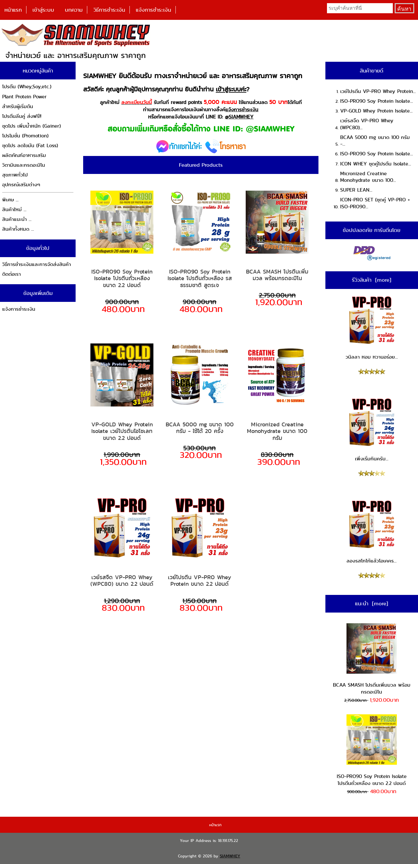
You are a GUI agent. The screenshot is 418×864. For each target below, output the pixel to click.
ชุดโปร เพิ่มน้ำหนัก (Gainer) (31, 126)
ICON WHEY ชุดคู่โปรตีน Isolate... (375, 163)
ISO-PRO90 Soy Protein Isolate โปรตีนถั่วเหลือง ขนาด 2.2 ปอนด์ (121, 278)
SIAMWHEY (230, 856)
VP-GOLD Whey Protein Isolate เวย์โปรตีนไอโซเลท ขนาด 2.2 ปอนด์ (122, 431)
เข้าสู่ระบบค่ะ (231, 89)
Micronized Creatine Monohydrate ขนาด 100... (368, 177)
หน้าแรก (13, 10)
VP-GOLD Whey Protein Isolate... (376, 110)
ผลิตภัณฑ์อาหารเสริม (24, 155)
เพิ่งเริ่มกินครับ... (371, 430)
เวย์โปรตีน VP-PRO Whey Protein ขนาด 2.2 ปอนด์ (199, 580)
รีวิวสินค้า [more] (371, 280)
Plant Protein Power (24, 96)
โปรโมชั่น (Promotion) (25, 135)
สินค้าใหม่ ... (14, 209)
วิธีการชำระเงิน (109, 10)
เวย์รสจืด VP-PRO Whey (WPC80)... (366, 124)
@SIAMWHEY (239, 116)
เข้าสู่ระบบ (43, 10)
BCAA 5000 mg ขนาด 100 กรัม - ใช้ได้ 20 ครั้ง (200, 428)
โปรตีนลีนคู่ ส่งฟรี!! (21, 116)
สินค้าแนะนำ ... (16, 219)
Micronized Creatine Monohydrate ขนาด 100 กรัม (277, 431)
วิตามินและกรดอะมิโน (23, 165)
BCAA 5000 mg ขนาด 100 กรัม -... (375, 141)
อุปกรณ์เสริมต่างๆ (21, 184)
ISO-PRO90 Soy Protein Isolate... (376, 101)
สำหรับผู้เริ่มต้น (17, 106)
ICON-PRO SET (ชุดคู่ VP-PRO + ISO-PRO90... (375, 203)
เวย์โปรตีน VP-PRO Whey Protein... (378, 91)
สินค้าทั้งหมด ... (18, 229)
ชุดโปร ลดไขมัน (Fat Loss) (30, 145)
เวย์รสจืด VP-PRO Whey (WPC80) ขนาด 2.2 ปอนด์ (121, 580)
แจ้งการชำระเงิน (153, 10)
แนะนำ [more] (371, 603)
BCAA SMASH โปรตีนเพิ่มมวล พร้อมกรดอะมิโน (277, 275)
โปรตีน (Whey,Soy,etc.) (26, 86)
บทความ (74, 10)
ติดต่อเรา (11, 274)
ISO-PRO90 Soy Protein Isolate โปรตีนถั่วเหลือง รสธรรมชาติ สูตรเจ (200, 278)
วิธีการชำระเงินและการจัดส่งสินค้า (36, 264)
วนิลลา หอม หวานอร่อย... (372, 327)
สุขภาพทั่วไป (15, 174)
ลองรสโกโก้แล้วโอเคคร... (371, 532)
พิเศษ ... (10, 199)
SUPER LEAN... (356, 189)
